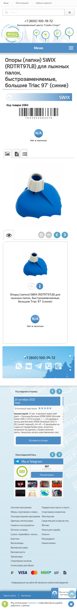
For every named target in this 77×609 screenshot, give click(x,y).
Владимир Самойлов (29, 402)
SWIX (64, 97)
